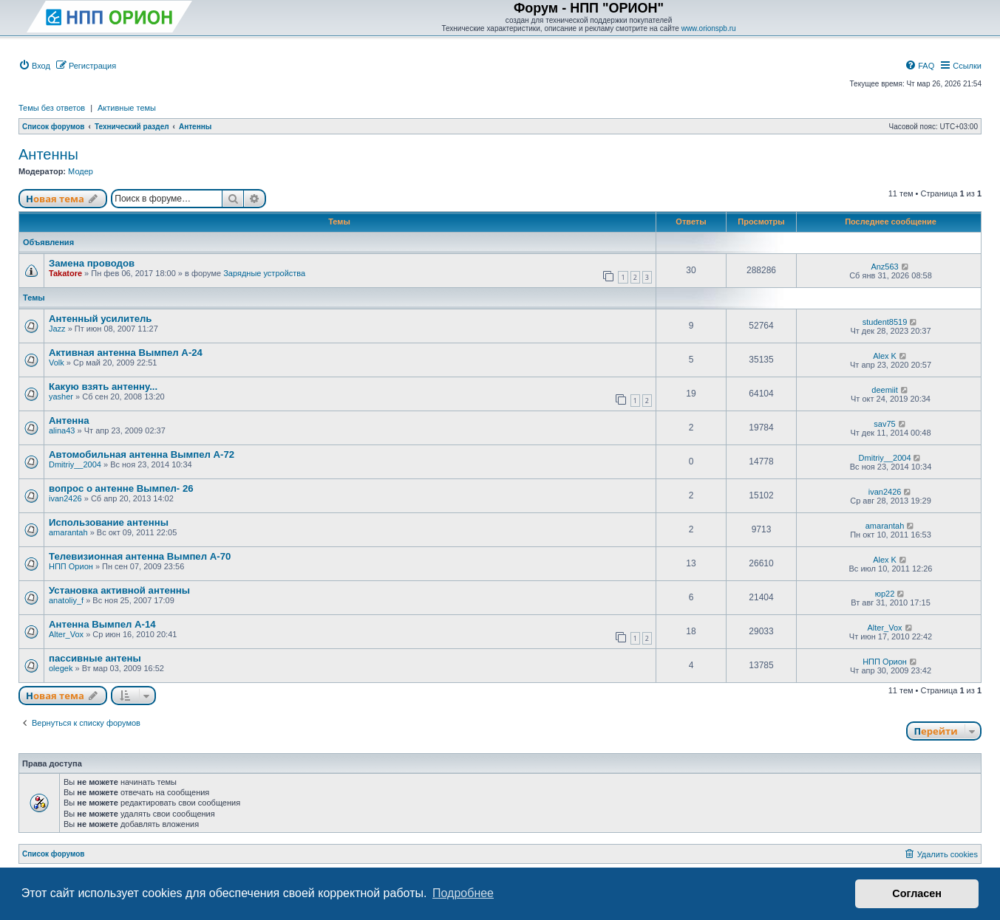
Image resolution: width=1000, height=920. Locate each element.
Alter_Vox (66, 634)
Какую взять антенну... (103, 386)
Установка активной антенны (119, 590)
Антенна (69, 420)
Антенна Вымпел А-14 (102, 624)
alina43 (62, 430)
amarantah (68, 532)
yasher (61, 396)
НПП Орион (71, 566)
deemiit (884, 389)
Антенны (48, 154)
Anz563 (884, 266)
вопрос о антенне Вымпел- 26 (121, 488)
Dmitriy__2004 (75, 464)
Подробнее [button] (463, 893)
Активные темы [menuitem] (127, 107)
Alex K (885, 355)
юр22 (885, 593)
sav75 (884, 423)
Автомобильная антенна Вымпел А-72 (141, 454)
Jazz (57, 328)
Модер (80, 171)
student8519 (885, 321)
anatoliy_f (66, 600)
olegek (60, 668)
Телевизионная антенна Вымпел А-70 (140, 556)
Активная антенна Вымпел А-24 (126, 352)
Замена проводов (92, 263)
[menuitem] (34, 66)
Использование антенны (109, 522)
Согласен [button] (917, 893)
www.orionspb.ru (708, 28)
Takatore (65, 273)
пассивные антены (95, 658)
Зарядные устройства (264, 273)
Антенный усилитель (100, 318)
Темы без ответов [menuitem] (51, 107)
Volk (56, 362)
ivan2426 (65, 498)
